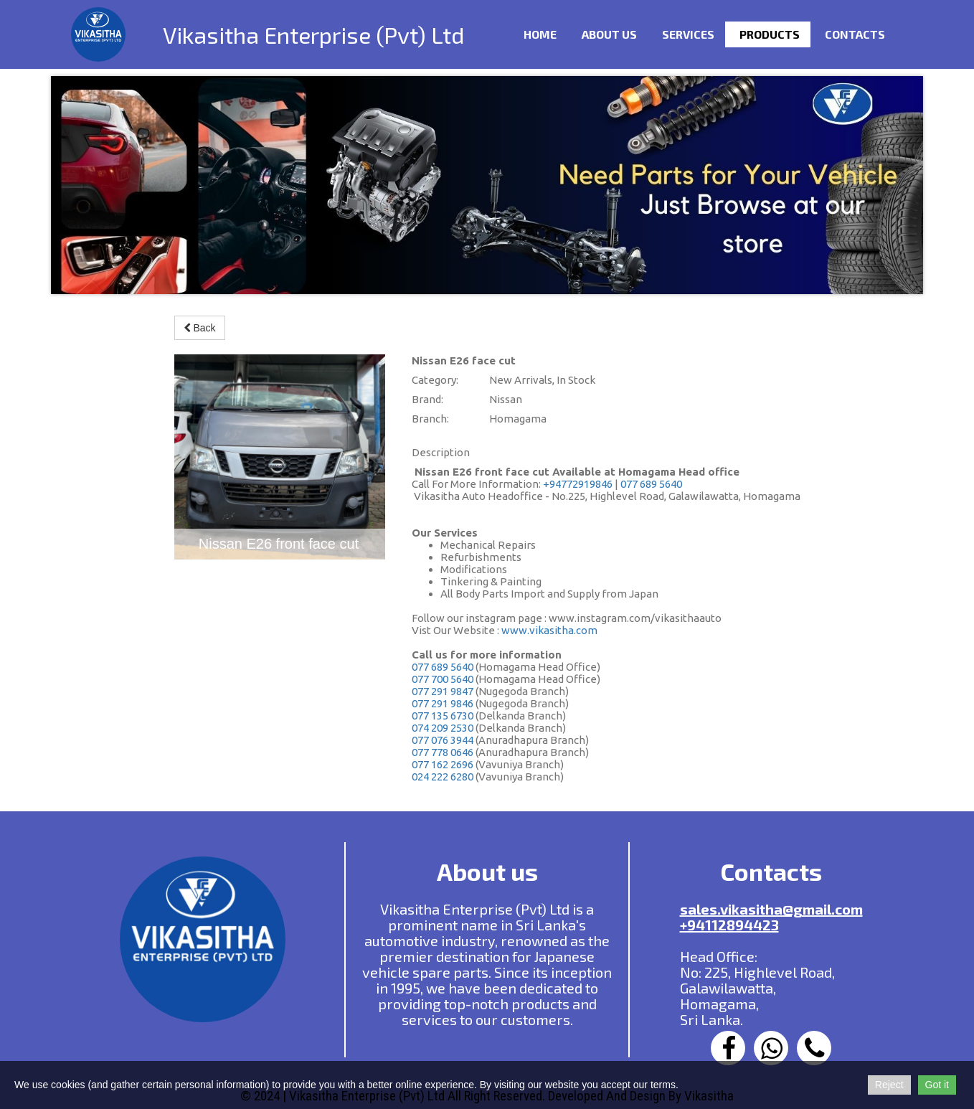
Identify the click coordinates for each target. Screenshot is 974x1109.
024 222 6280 (442, 776)
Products (769, 34)
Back (200, 328)
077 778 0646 (442, 752)
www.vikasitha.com (549, 630)
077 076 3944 (442, 740)
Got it (937, 1084)
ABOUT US (609, 34)
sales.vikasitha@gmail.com (771, 908)
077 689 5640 (651, 484)
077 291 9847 (442, 691)
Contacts (855, 34)
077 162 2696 (442, 764)
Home (540, 34)
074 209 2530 (442, 728)
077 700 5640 (442, 679)
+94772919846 (578, 484)
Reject (889, 1084)
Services (688, 34)
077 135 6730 (442, 715)
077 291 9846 (442, 703)
